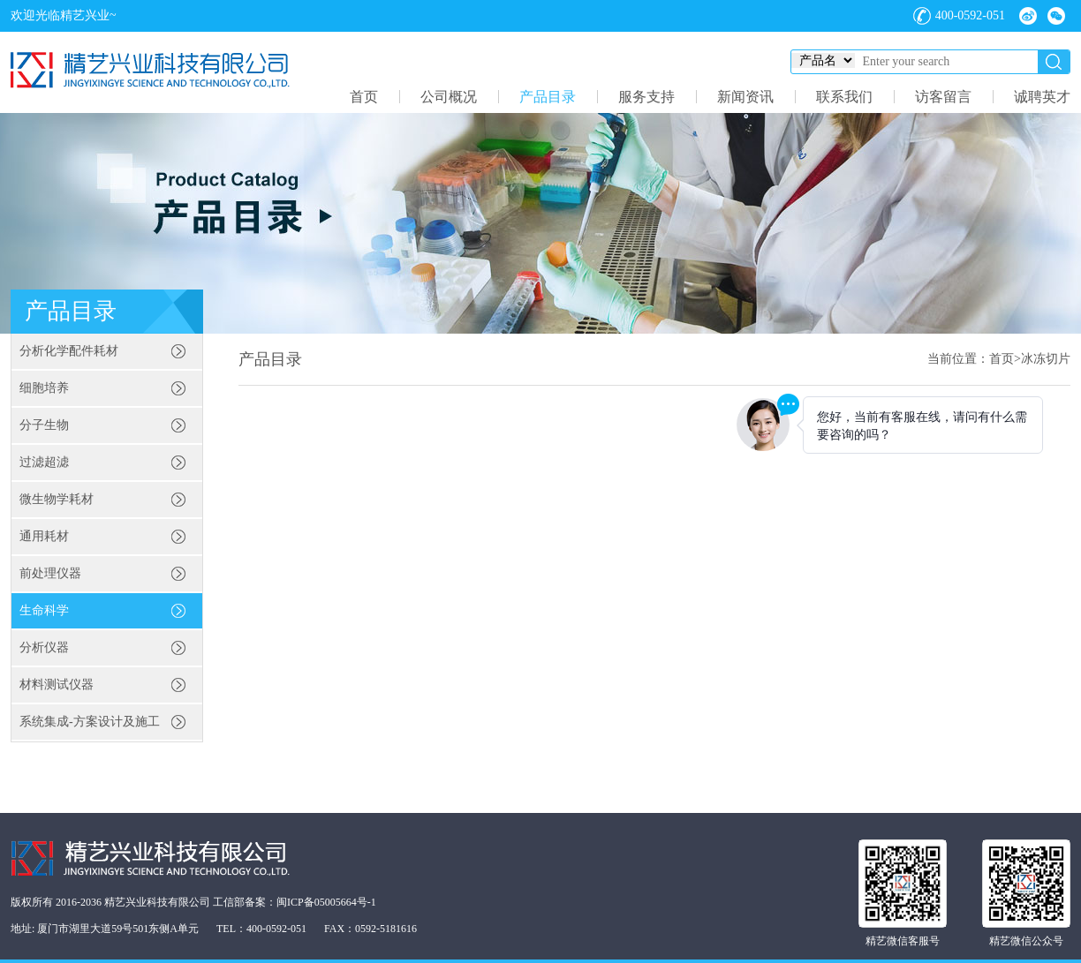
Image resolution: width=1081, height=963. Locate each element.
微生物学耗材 (56, 499)
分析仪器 (44, 647)
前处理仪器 (50, 573)
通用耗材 (44, 536)
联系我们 (844, 96)
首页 (364, 96)
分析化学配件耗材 (68, 350)
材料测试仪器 (56, 684)
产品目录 (547, 96)
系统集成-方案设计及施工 (89, 721)
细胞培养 (44, 388)
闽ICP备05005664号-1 (326, 902)
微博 (1028, 16)
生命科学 (44, 610)
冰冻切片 (1045, 358)
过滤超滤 (44, 462)
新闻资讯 (745, 96)
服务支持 (646, 96)
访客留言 (943, 96)
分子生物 (44, 425)
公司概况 (448, 96)
